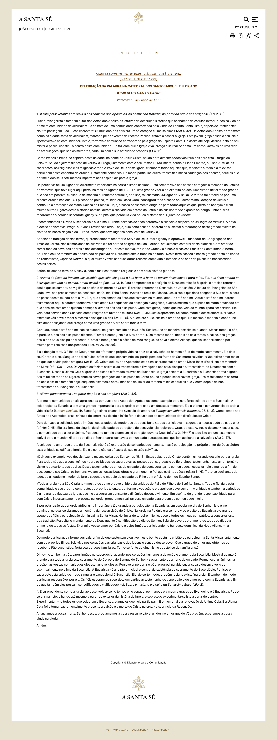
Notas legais (120, 729)
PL (149, 53)
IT (142, 53)
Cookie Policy (140, 729)
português (244, 28)
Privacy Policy (160, 729)
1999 (66, 29)
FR (136, 53)
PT (157, 53)
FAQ (107, 729)
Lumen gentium (66, 411)
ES (128, 53)
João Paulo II (31, 29)
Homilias (53, 29)
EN (120, 53)
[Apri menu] (254, 19)
